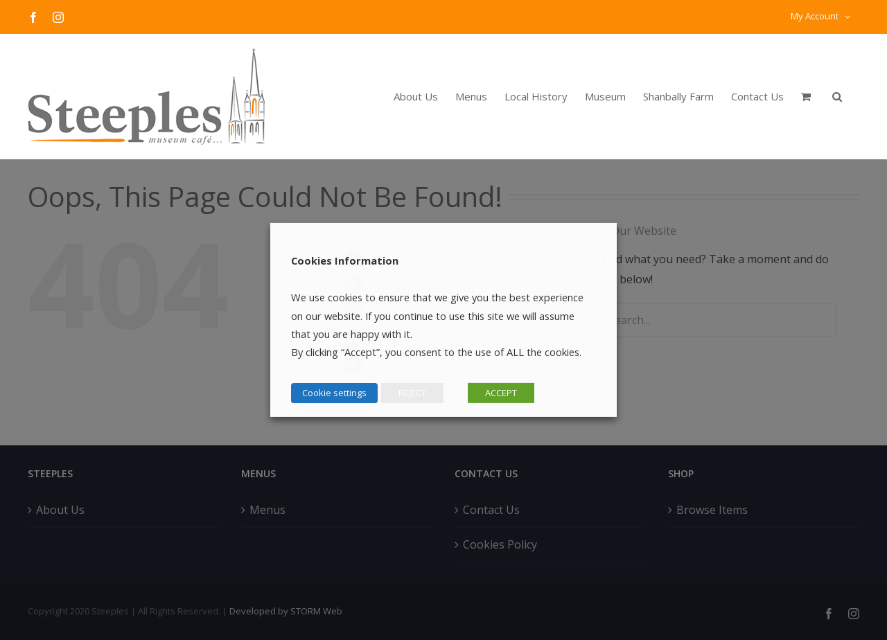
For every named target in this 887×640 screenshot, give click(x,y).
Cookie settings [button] (334, 392)
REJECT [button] (412, 392)
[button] (837, 96)
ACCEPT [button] (501, 392)
